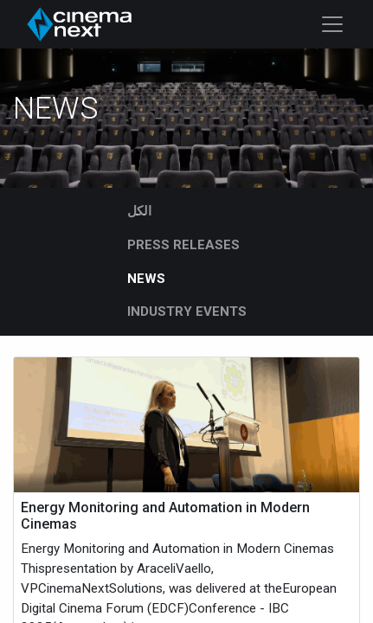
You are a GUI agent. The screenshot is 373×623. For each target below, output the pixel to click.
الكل (139, 211)
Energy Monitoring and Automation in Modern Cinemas (165, 515)
